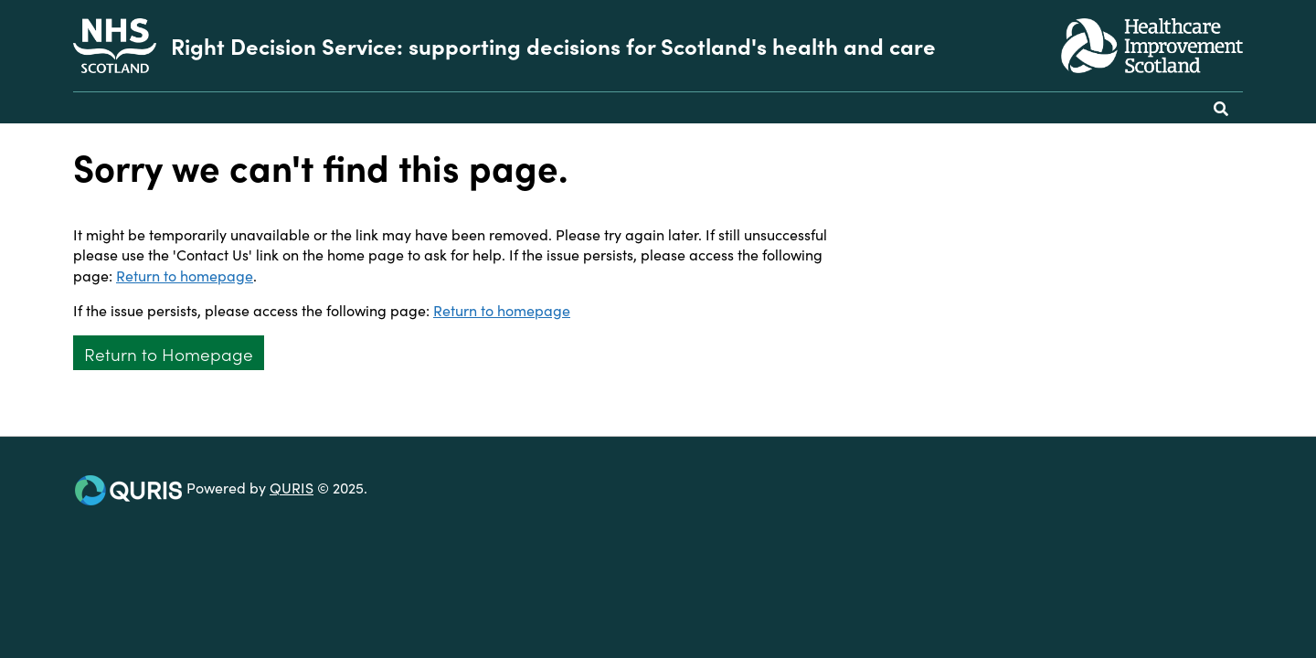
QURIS (291, 487)
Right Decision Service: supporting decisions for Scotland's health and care (553, 45)
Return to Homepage (168, 353)
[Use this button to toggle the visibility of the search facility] (1221, 107)
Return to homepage (184, 275)
